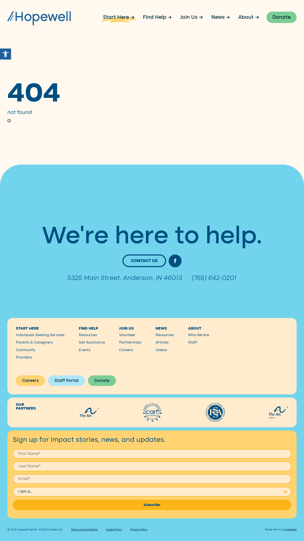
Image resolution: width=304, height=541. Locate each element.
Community (25, 354)
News (218, 17)
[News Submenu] (229, 17)
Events (85, 354)
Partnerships (130, 346)
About (246, 17)
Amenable (290, 533)
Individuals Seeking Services (40, 339)
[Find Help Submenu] (171, 17)
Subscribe (152, 508)
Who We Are (198, 339)
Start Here (116, 17)
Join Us (188, 17)
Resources (88, 339)
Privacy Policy (138, 533)
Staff (192, 346)
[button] (5, 54)
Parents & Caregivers (34, 346)
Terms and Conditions (84, 533)
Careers (126, 354)
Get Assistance (92, 346)
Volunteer (127, 339)
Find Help (154, 17)
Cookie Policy (114, 533)
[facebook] (175, 264)
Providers (24, 361)
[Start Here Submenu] (134, 17)
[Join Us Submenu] (202, 17)
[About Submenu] (258, 17)
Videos (161, 354)
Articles (162, 346)
